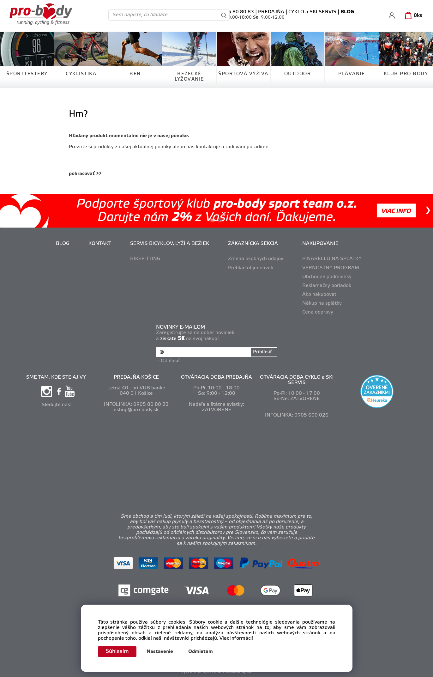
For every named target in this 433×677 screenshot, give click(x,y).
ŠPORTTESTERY (27, 74)
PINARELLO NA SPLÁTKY (332, 259)
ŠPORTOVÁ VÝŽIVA (243, 74)
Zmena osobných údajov (255, 259)
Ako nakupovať (319, 294)
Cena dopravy (317, 312)
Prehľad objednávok (250, 268)
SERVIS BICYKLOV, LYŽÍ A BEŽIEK (169, 243)
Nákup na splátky (322, 303)
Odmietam (201, 652)
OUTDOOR (297, 74)
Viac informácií (236, 638)
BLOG (62, 243)
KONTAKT (99, 243)
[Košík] (412, 15)
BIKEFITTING (145, 259)
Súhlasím (117, 651)
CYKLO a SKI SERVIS (312, 12)
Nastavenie (161, 652)
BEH (135, 74)
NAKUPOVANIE (320, 243)
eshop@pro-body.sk (136, 409)
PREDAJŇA (271, 12)
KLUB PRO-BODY (406, 74)
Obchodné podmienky (327, 277)
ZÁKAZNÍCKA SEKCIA (253, 243)
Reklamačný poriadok (326, 286)
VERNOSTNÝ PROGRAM (330, 268)
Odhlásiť (170, 360)
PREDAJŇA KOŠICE (136, 377)
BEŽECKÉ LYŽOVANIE (189, 77)
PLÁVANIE (351, 74)
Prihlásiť (262, 352)
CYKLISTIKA (81, 74)
